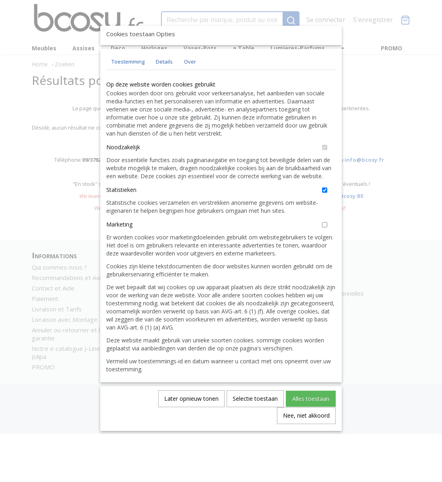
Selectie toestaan (255, 417)
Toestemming (128, 80)
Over (190, 80)
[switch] (324, 166)
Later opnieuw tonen (191, 417)
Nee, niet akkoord (306, 434)
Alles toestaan (310, 417)
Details (164, 80)
